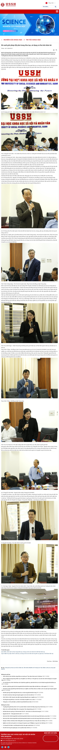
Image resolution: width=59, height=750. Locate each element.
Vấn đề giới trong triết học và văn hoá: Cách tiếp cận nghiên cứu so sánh (19, 699)
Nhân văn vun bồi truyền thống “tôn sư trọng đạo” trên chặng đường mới (18, 709)
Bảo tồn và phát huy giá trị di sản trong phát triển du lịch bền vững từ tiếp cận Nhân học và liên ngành (25, 686)
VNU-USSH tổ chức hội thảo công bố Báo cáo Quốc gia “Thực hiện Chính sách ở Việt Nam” (22, 676)
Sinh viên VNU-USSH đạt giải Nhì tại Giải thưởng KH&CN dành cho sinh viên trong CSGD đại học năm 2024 (26, 716)
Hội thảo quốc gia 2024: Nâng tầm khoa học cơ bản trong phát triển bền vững (19, 692)
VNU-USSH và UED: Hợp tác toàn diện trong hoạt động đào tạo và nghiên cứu (20, 697)
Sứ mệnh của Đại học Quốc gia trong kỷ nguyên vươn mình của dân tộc (18, 695)
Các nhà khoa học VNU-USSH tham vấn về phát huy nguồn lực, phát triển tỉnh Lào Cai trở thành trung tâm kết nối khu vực (29, 682)
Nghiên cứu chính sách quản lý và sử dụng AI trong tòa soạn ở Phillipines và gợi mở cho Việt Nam (24, 723)
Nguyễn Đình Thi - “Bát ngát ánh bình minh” (12, 713)
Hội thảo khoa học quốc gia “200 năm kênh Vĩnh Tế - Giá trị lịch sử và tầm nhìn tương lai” (22, 711)
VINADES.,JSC (9, 744)
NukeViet (34, 743)
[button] (49, 3)
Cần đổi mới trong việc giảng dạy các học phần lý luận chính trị (16, 727)
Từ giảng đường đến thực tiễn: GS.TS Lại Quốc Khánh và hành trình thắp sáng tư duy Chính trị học (24, 707)
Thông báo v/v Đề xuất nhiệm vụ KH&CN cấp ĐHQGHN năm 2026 (17, 702)
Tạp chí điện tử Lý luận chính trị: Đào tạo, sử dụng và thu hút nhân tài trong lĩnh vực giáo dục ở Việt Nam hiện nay (27, 653)
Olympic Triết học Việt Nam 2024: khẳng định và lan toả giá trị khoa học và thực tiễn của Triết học (24, 720)
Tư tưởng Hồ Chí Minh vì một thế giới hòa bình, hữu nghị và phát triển (18, 725)
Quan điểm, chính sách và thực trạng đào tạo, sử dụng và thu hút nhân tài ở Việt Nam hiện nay (23, 652)
